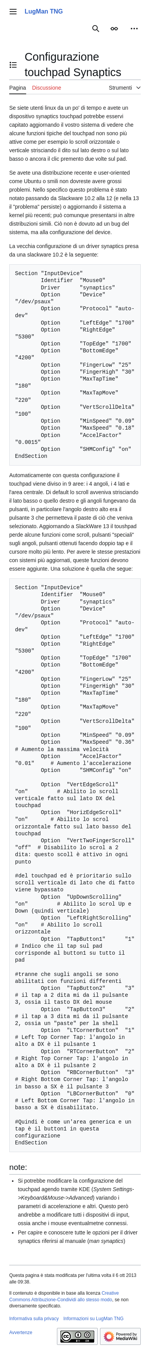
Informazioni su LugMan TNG (93, 1318)
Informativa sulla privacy (34, 1318)
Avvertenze (20, 1332)
